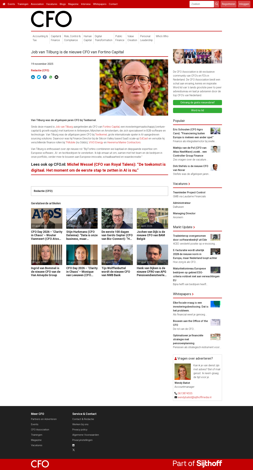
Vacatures (51, 4)
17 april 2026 (144, 262)
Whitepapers (99, 4)
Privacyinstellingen (82, 440)
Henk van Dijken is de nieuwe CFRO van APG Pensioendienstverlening (152, 271)
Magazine (73, 4)
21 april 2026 (109, 226)
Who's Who (162, 36)
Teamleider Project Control (189, 192)
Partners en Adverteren (44, 419)
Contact (113, 4)
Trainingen (22, 4)
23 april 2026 (39, 226)
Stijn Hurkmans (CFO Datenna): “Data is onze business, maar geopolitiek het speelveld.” (82, 235)
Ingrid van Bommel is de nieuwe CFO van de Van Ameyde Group (45, 271)
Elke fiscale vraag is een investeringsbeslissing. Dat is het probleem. (190, 306)
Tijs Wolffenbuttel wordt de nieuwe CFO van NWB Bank (116, 271)
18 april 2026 (109, 262)
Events (11, 4)
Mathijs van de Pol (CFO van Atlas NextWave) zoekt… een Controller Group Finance (190, 151)
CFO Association (40, 429)
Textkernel (101, 134)
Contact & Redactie (83, 419)
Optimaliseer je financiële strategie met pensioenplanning (188, 339)
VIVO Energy (96, 142)
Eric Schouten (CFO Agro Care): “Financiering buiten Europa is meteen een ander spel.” (193, 133)
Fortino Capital (111, 126)
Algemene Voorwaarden (85, 434)
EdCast (144, 138)
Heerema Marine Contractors (124, 142)
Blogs (63, 4)
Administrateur (182, 202)
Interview (86, 4)
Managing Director (184, 213)
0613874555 (185, 393)
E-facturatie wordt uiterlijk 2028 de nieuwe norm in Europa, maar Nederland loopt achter (195, 254)
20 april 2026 (39, 262)
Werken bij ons (80, 424)
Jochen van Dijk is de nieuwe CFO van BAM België (151, 235)
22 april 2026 (74, 226)
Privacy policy (79, 429)
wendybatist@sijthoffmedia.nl (194, 397)
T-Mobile (70, 142)
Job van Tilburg (64, 126)
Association (37, 4)
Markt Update (182, 227)
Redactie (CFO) (40, 70)
